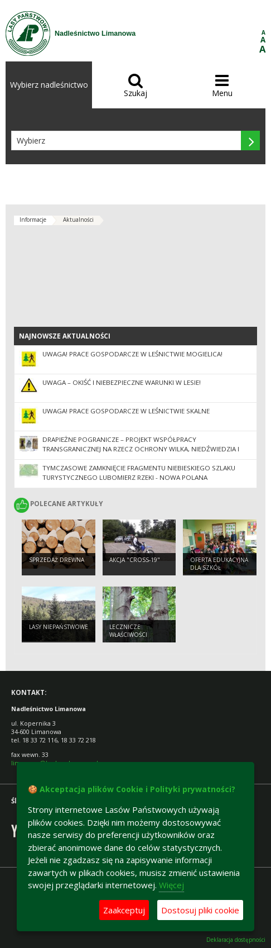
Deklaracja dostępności (235, 940)
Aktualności (78, 219)
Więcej (171, 884)
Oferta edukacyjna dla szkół (219, 564)
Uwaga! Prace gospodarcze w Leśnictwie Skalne (126, 411)
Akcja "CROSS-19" (134, 560)
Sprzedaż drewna (56, 560)
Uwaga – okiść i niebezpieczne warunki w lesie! (121, 382)
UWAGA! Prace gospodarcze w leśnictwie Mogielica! (132, 354)
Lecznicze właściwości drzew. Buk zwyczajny (128, 639)
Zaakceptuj (124, 910)
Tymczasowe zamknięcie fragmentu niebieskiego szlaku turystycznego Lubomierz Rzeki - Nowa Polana (138, 473)
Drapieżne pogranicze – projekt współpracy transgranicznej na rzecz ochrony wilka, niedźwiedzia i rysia (140, 449)
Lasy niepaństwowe (58, 627)
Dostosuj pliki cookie (200, 910)
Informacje (33, 219)
